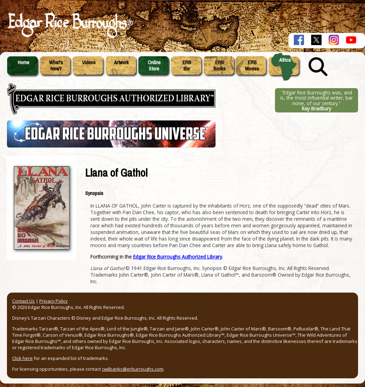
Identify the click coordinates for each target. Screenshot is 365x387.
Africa (285, 60)
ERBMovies (252, 66)
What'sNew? (56, 66)
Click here (22, 358)
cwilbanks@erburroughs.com (132, 369)
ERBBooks (219, 66)
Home (23, 62)
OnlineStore (154, 66)
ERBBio (186, 66)
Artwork (121, 62)
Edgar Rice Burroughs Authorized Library (177, 256)
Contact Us (23, 301)
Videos (89, 62)
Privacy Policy (53, 301)
